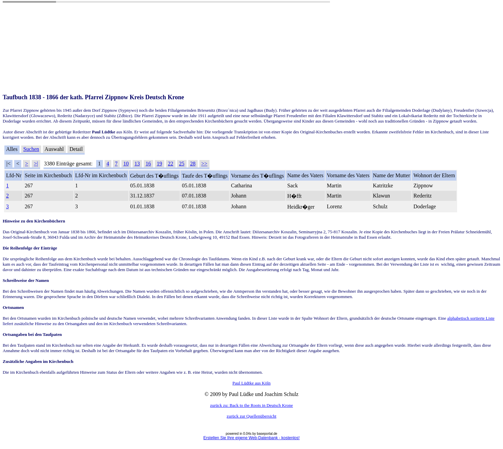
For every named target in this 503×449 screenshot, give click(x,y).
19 (159, 163)
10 (126, 163)
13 (137, 163)
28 (193, 163)
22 (170, 163)
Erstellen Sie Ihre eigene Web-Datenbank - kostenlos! (251, 437)
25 (182, 163)
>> (204, 163)
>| (36, 163)
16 (148, 163)
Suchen (31, 149)
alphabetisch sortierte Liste (471, 318)
